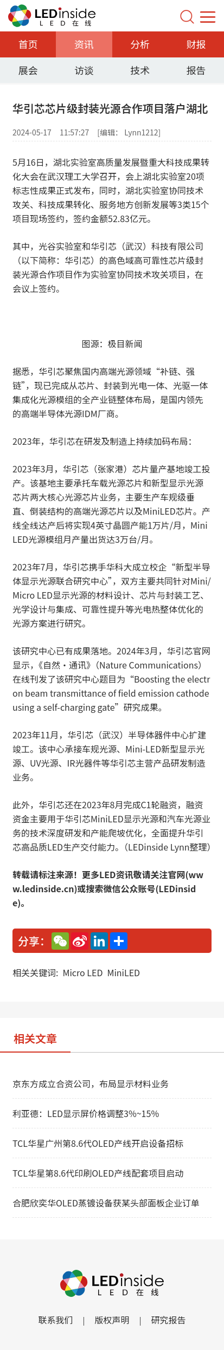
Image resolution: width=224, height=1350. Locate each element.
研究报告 (168, 1319)
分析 (140, 44)
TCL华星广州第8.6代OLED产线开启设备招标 (97, 1143)
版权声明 (111, 1319)
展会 (28, 70)
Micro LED (82, 972)
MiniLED (123, 972)
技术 (140, 70)
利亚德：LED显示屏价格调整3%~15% (85, 1113)
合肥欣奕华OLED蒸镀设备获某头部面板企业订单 (106, 1202)
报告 (196, 70)
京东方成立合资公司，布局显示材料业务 (90, 1083)
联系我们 (55, 1319)
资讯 (84, 44)
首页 (28, 44)
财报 (196, 44)
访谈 (84, 70)
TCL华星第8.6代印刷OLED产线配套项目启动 (97, 1172)
